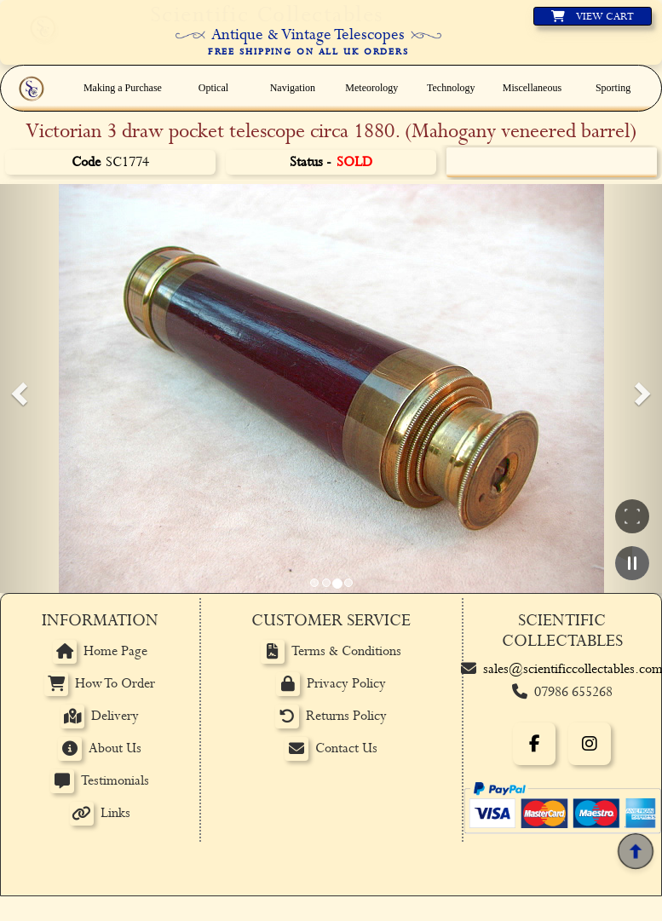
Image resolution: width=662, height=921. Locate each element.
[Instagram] (589, 743)
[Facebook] (534, 743)
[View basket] (592, 16)
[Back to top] (635, 851)
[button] (17, 388)
